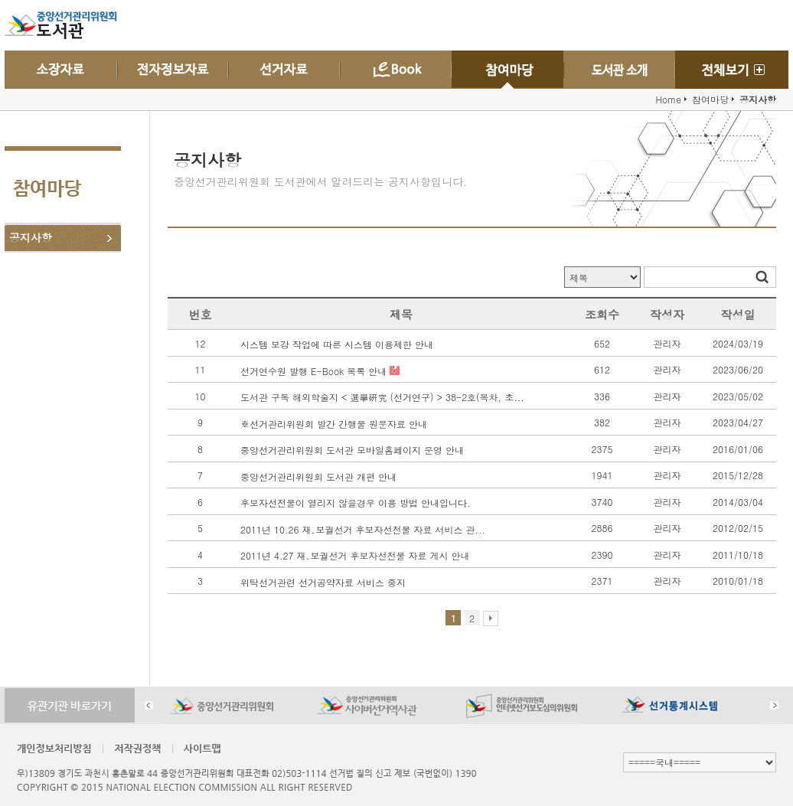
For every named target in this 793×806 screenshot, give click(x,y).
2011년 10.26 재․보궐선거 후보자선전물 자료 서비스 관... (362, 528)
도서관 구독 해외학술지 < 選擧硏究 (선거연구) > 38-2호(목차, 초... (382, 396)
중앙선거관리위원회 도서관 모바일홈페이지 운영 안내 (352, 449)
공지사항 (30, 237)
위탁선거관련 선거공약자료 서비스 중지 (323, 581)
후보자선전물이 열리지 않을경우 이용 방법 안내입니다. (355, 502)
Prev (149, 705)
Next (774, 705)
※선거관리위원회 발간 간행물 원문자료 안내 (333, 422)
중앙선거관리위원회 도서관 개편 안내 (318, 475)
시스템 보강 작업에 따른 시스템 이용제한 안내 (336, 344)
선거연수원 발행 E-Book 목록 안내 (315, 370)
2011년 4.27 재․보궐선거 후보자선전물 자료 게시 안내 (355, 555)
